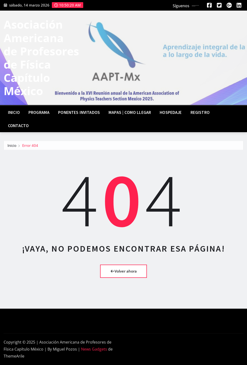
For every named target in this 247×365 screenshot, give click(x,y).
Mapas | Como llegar (130, 112)
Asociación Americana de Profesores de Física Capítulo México (41, 57)
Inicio (14, 112)
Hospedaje (171, 112)
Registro (200, 112)
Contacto (18, 125)
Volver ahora (123, 271)
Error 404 (30, 146)
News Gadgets (94, 349)
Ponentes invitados (79, 112)
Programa (38, 112)
